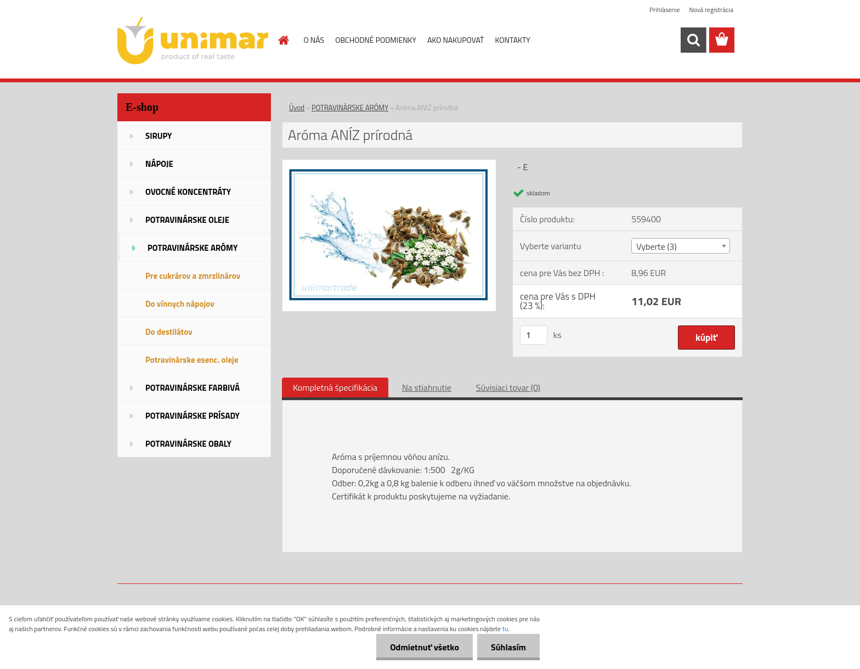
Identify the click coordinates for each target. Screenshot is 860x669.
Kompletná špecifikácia (335, 387)
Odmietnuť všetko (424, 647)
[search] (693, 40)
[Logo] (192, 40)
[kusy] (533, 335)
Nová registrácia (711, 9)
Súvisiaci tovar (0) (508, 387)
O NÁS (314, 40)
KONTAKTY (512, 40)
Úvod (296, 107)
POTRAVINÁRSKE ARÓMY (350, 107)
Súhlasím (508, 647)
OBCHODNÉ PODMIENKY (375, 40)
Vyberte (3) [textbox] (656, 246)
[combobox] (680, 246)
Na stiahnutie (426, 387)
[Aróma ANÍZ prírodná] (389, 164)
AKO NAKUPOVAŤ (455, 40)
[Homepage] (283, 40)
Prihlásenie (664, 9)
